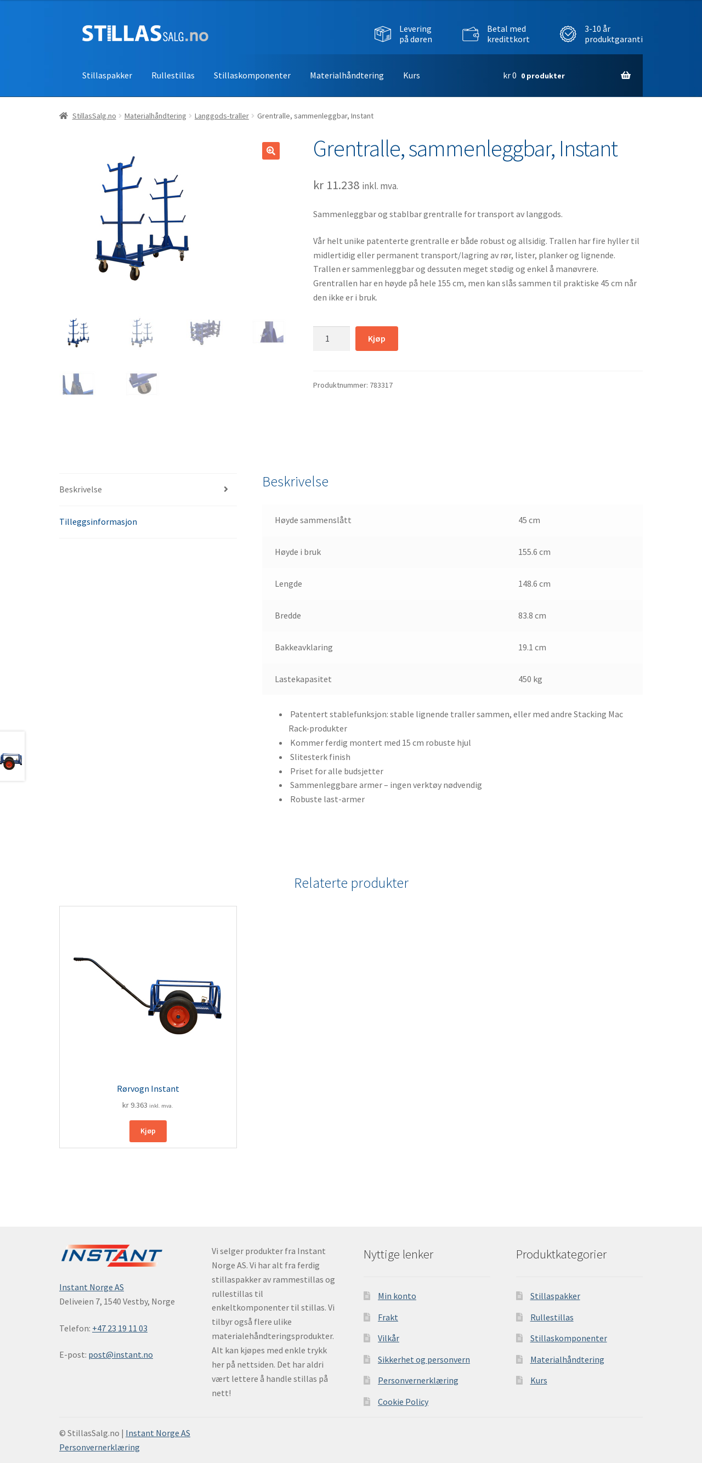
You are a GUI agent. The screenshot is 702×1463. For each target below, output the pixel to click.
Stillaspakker (107, 75)
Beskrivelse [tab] (80, 489)
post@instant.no (120, 1354)
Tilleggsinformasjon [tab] (98, 521)
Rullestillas (173, 75)
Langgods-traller (222, 116)
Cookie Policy (403, 1401)
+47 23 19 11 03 (120, 1328)
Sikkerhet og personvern (424, 1359)
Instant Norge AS (91, 1286)
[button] (271, 151)
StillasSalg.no (94, 116)
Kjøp (377, 338)
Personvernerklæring (418, 1380)
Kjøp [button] (148, 1131)
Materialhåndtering (347, 75)
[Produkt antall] (331, 338)
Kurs (411, 75)
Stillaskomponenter (252, 75)
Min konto (397, 1295)
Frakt (388, 1317)
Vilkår (388, 1337)
